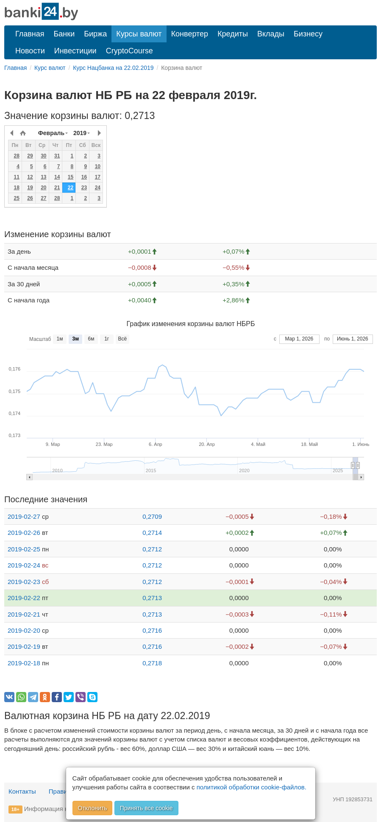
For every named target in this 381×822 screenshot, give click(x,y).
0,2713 (152, 597)
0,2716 (152, 630)
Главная (29, 34)
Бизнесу (308, 34)
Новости (30, 51)
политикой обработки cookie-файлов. (251, 787)
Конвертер (190, 34)
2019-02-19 (24, 646)
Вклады (270, 34)
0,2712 (152, 549)
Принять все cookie (146, 808)
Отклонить (92, 808)
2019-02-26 (24, 532)
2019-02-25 (24, 549)
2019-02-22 (24, 597)
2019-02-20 (24, 630)
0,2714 (152, 532)
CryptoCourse (129, 51)
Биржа (95, 34)
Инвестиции (75, 51)
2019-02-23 (24, 581)
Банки (64, 34)
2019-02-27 (24, 516)
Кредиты (232, 34)
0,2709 (152, 516)
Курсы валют (138, 34)
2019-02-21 (24, 614)
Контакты (22, 791)
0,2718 (152, 663)
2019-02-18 (24, 663)
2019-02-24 (24, 565)
